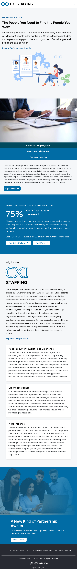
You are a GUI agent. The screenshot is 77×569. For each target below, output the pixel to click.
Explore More (12, 188)
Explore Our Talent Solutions (16, 48)
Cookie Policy (25, 550)
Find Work (42, 243)
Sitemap (68, 550)
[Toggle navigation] (74, 4)
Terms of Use (14, 550)
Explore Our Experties (17, 338)
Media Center (58, 550)
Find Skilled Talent (18, 243)
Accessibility (47, 550)
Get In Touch (18, 539)
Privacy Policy (37, 550)
